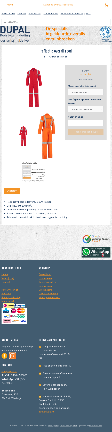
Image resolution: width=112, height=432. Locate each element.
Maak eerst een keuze (86, 131)
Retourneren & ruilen (72, 13)
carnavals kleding (48, 293)
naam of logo (75, 117)
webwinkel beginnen (68, 425)
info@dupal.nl (46, 411)
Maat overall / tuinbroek (82, 86)
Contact (22, 13)
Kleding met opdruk (49, 297)
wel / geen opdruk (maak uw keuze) (84, 101)
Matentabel (8, 301)
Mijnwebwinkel (95, 425)
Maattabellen (51, 13)
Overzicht (12, 191)
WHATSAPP (8, 13)
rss (57, 425)
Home (5, 274)
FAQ (88, 13)
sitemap (51, 425)
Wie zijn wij (35, 13)
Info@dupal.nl (9, 371)
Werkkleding (45, 289)
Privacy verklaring (11, 297)
